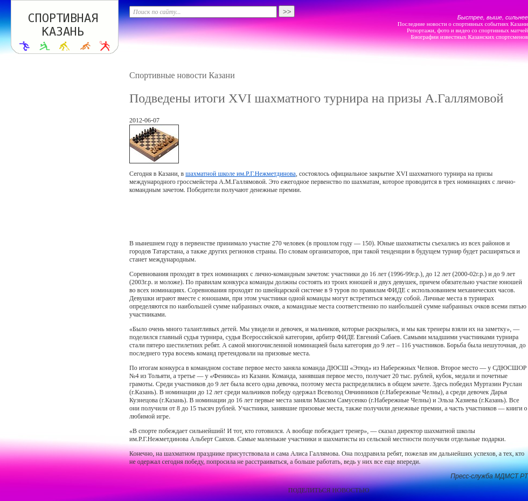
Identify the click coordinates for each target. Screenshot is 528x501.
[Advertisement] (329, 217)
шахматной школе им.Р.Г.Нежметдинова (240, 173)
